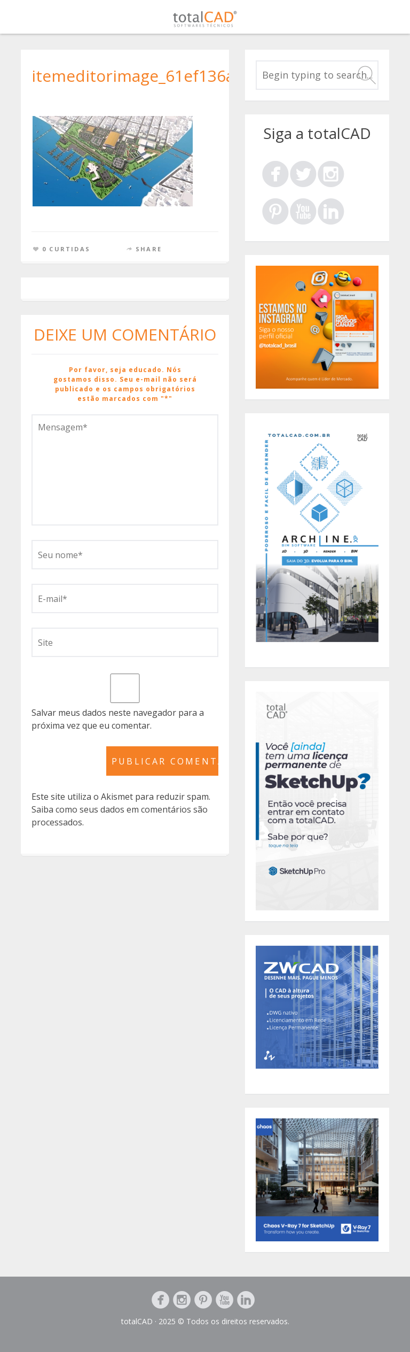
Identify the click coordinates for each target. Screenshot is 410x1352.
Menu (384, 19)
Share (149, 249)
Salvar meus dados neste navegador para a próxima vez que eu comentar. (117, 719)
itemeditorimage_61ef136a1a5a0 (155, 76)
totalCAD (137, 1321)
